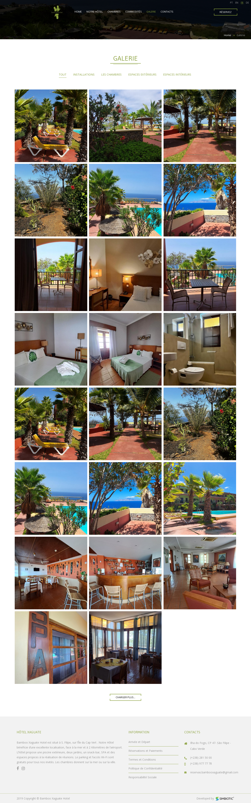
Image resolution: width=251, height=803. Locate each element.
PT (231, 2)
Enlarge (51, 125)
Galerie (151, 11)
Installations (84, 74)
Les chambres (111, 74)
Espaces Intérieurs (177, 74)
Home (78, 11)
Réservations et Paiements (145, 751)
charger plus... (125, 697)
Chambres (114, 11)
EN (236, 2)
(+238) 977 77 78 (201, 763)
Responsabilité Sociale (142, 777)
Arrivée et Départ (139, 742)
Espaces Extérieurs (142, 74)
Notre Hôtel (94, 11)
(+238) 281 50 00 (201, 757)
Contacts (167, 11)
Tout (62, 74)
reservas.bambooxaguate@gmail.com (214, 772)
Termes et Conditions (142, 759)
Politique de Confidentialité (145, 768)
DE (247, 2)
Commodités (133, 11)
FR (242, 2)
